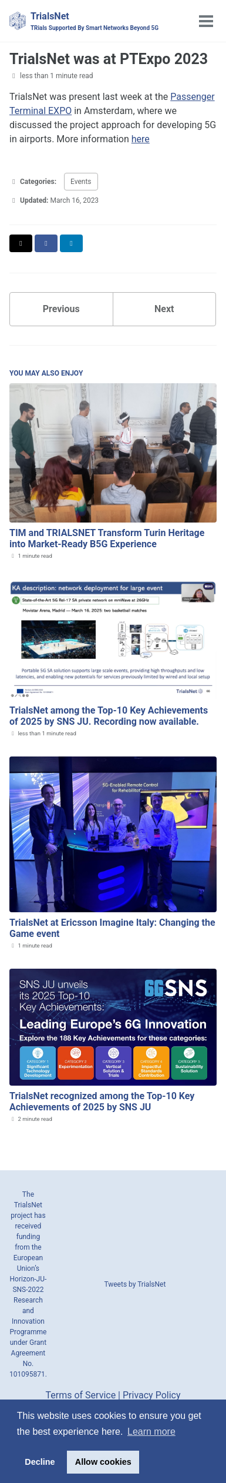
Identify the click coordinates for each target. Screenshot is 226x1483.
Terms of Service (81, 1395)
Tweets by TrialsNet (135, 1284)
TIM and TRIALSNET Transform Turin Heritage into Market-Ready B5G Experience (106, 538)
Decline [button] (40, 1462)
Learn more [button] (151, 1432)
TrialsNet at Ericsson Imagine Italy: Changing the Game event (112, 928)
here (140, 139)
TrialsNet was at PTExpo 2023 (108, 59)
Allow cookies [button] (103, 1462)
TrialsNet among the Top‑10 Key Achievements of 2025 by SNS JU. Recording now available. (108, 716)
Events (81, 182)
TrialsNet (94, 21)
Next (164, 308)
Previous (61, 308)
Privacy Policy (152, 1395)
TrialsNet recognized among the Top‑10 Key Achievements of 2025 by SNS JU (101, 1101)
